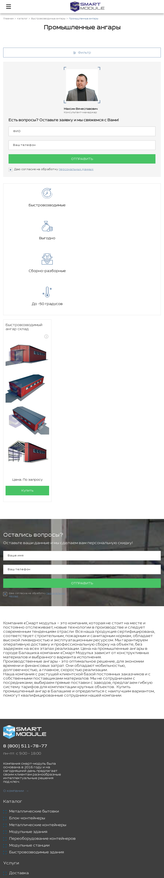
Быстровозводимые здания (36, 787)
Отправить (82, 159)
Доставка (19, 807)
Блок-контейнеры (27, 753)
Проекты (13, 825)
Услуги (11, 797)
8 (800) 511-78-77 (25, 680)
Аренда (17, 814)
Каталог (12, 736)
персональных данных (76, 169)
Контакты (14, 839)
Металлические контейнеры (37, 759)
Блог (8, 832)
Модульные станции (29, 780)
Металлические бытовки (34, 746)
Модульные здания (28, 766)
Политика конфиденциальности (102, 856)
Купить (27, 425)
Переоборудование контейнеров (42, 773)
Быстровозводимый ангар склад (24, 261)
